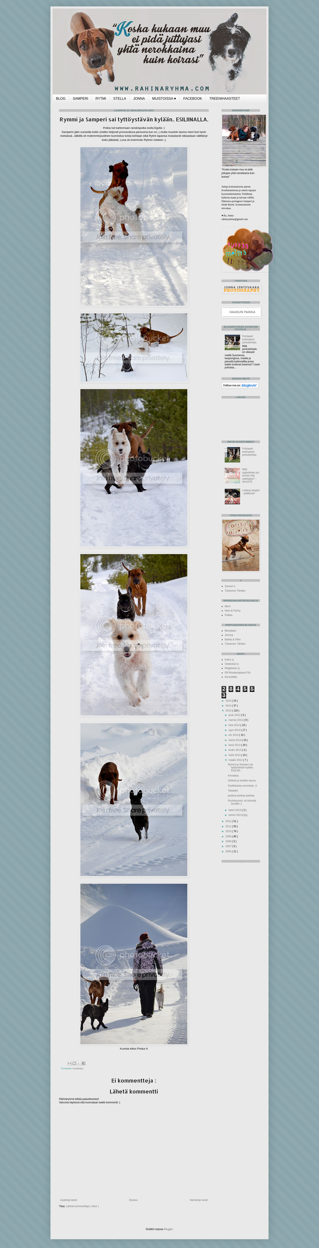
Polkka (228, 615)
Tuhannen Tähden (235, 590)
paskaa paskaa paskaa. (241, 795)
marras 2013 (236, 719)
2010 (229, 831)
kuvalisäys (78, 1068)
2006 (229, 851)
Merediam (230, 630)
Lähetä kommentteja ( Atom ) (82, 1206)
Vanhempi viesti (199, 1200)
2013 (229, 710)
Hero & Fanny (233, 610)
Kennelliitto (231, 676)
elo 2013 (234, 734)
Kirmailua (233, 775)
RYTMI (100, 98)
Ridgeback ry (232, 668)
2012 (229, 821)
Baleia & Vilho (233, 639)
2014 (229, 705)
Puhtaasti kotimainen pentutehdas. (249, 339)
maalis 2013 (236, 760)
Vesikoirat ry (232, 663)
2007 (229, 846)
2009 (229, 836)
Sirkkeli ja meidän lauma (242, 780)
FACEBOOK (192, 98)
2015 (229, 700)
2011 (229, 826)
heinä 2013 (235, 740)
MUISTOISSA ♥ (164, 98)
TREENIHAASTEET (224, 98)
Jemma (229, 635)
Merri (227, 606)
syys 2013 (235, 730)
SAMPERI (80, 98)
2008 (229, 841)
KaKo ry (229, 659)
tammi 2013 (236, 815)
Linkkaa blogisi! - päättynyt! (251, 492)
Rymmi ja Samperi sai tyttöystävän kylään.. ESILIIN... (241, 767)
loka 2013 (234, 725)
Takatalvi (233, 790)
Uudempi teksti (68, 1200)
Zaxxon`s (230, 586)
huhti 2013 (235, 755)
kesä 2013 (235, 745)
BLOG (60, 98)
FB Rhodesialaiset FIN (237, 672)
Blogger (168, 1229)
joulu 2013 (235, 715)
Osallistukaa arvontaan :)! (242, 785)
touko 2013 (235, 749)
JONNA (139, 98)
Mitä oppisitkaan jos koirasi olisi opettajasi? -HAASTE (250, 475)
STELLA (119, 98)
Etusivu (133, 1200)
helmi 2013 (235, 810)
